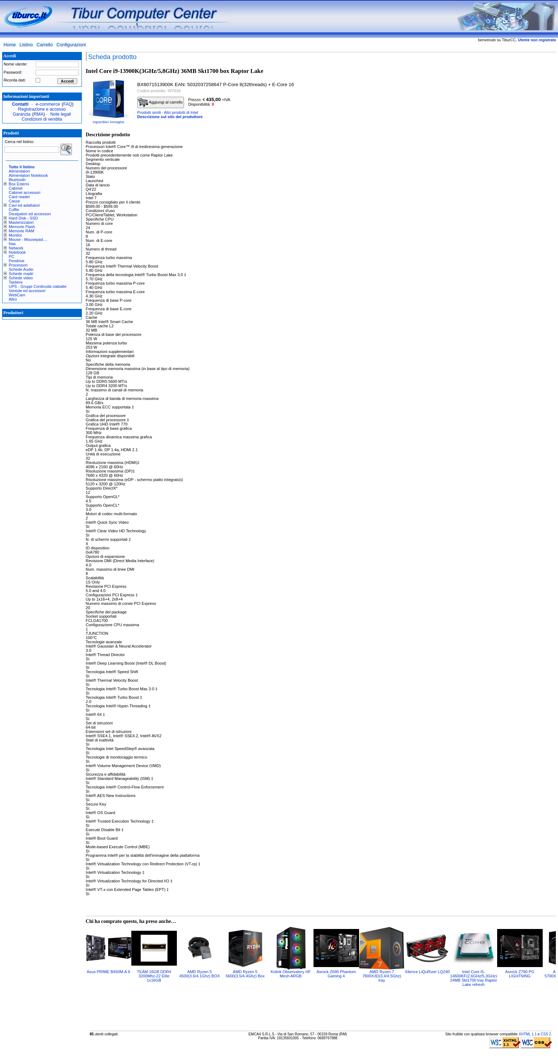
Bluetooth (17, 180)
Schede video (21, 278)
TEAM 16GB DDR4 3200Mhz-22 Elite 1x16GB (154, 976)
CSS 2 (546, 1034)
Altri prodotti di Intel (181, 112)
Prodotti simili (149, 112)
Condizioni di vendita (42, 119)
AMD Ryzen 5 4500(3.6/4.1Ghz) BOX (199, 974)
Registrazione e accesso (42, 109)
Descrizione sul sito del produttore (170, 117)
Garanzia (22, 114)
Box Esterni (19, 184)
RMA (38, 114)
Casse (14, 201)
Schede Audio (21, 269)
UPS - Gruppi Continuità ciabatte (38, 286)
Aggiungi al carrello (160, 102)
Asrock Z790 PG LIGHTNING (520, 974)
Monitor (15, 235)
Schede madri (21, 273)
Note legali (60, 114)
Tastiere (16, 282)
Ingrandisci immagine (108, 122)
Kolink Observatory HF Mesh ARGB (291, 974)
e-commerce (48, 104)
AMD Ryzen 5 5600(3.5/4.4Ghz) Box (245, 974)
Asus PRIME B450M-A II (108, 972)
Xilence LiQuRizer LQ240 (427, 972)
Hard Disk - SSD (23, 218)
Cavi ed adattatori (24, 205)
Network (16, 248)
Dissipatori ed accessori (30, 214)
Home (10, 44)
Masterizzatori (21, 222)
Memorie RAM (21, 231)
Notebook (17, 252)
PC (12, 256)
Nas (12, 244)
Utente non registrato (537, 40)
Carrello (45, 44)
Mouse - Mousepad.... (28, 239)
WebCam (17, 295)
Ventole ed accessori (27, 291)
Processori (18, 265)
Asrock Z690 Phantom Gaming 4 (336, 974)
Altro (13, 299)
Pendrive (17, 261)
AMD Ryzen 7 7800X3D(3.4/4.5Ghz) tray (381, 976)
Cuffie (14, 209)
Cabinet (16, 188)
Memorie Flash (22, 227)
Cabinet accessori (25, 192)
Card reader (19, 197)
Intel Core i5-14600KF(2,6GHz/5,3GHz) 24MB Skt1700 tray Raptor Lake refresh (473, 978)
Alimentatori (19, 171)
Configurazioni (71, 44)
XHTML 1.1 (527, 1034)
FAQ (67, 104)
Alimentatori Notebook (28, 175)
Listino (26, 44)
